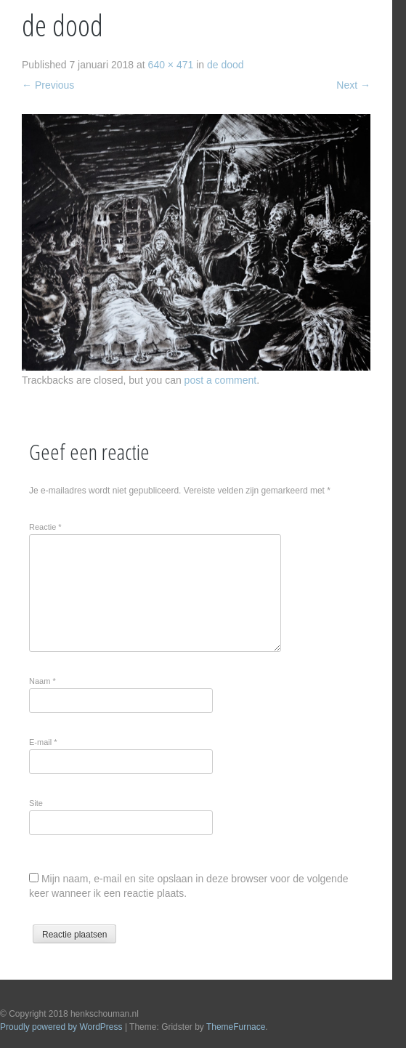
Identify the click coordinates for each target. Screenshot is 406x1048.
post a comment (220, 380)
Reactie (45, 527)
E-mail (43, 742)
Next (353, 85)
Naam (42, 681)
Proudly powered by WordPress (61, 1027)
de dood (225, 64)
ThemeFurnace (235, 1027)
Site (36, 803)
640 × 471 (171, 64)
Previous (48, 85)
